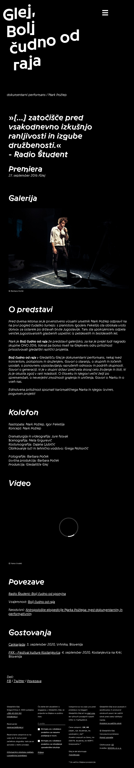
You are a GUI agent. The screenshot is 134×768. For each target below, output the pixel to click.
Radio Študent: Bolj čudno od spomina (37, 594)
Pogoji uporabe (106, 737)
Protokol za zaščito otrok (110, 723)
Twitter (19, 681)
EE (112, 745)
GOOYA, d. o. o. (114, 748)
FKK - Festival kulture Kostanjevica (34, 652)
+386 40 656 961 (14, 713)
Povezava (34, 681)
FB (9, 681)
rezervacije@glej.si (15, 727)
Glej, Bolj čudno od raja (41, 37)
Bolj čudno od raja (41, 602)
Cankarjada (17, 644)
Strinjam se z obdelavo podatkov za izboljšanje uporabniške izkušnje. (50, 744)
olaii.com (91, 713)
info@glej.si (12, 717)
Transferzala (74, 755)
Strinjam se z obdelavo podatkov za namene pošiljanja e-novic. (49, 732)
